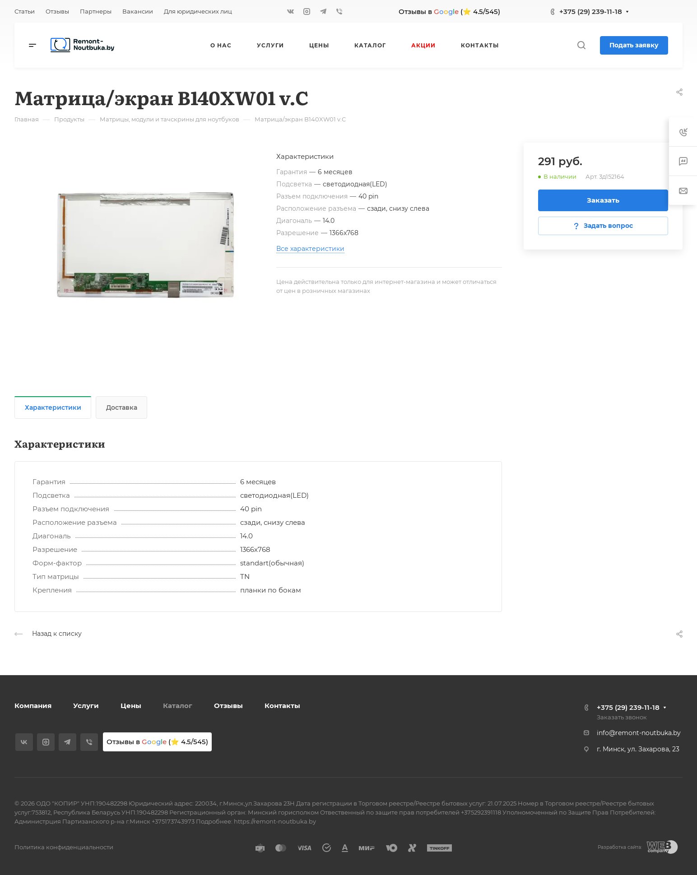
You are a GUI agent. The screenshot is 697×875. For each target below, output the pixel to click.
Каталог (177, 705)
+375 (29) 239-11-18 (590, 11)
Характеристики (53, 407)
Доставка (121, 407)
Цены (131, 705)
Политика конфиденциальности (63, 847)
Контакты (282, 705)
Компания (32, 705)
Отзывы (228, 705)
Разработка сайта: (620, 847)
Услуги (86, 705)
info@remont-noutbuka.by (639, 733)
